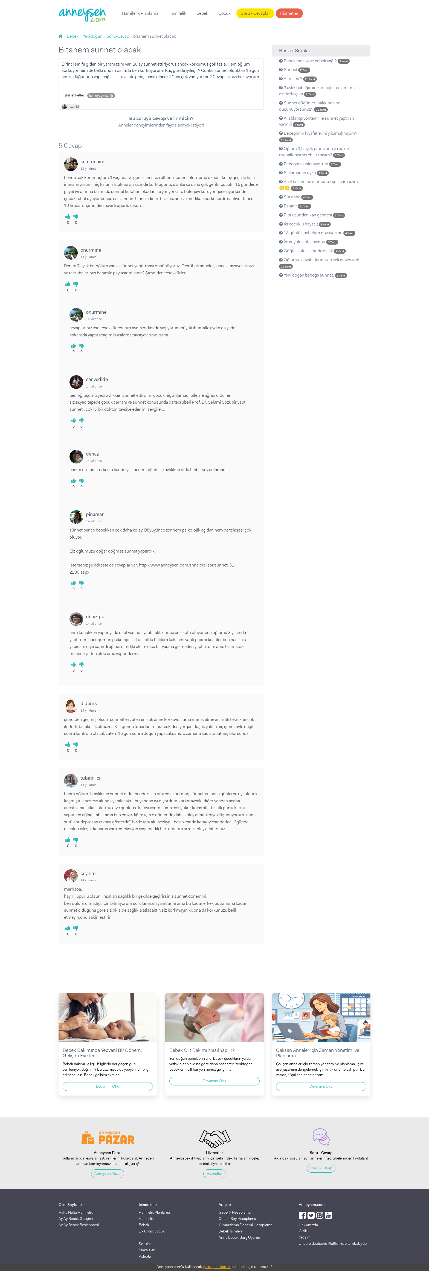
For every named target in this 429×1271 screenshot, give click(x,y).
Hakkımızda (308, 1224)
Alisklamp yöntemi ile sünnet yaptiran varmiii (316, 121)
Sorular (145, 1243)
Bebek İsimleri (230, 1231)
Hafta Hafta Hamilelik (76, 1212)
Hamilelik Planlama (140, 13)
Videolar (145, 1256)
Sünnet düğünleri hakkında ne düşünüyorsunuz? (309, 106)
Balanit (295, 206)
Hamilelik (177, 13)
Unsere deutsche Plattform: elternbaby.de (333, 1243)
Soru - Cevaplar (255, 13)
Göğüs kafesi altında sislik (312, 251)
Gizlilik (304, 1230)
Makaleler (147, 1249)
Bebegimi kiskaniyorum (310, 164)
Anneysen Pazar (107, 1173)
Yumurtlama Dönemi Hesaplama (245, 1224)
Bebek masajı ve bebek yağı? (314, 61)
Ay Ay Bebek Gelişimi (76, 1218)
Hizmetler (289, 13)
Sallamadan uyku (304, 172)
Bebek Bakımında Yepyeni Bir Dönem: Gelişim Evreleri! (102, 1053)
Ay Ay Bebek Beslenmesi (79, 1224)
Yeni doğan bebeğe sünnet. (313, 275)
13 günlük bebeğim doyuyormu (317, 233)
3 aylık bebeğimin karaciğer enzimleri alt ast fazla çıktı (319, 91)
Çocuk (224, 13)
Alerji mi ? (298, 78)
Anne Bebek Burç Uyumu (239, 1237)
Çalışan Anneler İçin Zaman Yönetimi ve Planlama (317, 1053)
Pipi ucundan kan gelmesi (312, 215)
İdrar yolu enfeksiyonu (308, 242)
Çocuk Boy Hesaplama (237, 1218)
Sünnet (294, 69)
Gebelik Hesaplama (235, 1212)
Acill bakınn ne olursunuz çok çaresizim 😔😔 (318, 185)
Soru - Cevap (321, 1168)
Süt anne (296, 197)
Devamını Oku (107, 1086)
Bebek (202, 13)
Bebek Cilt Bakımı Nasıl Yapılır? (202, 1050)
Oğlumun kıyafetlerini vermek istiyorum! (319, 263)
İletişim (305, 1237)
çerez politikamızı (217, 1266)
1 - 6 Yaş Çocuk (152, 1231)
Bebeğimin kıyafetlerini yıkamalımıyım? (318, 136)
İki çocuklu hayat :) (305, 224)
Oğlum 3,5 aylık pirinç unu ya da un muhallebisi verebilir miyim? (314, 152)
